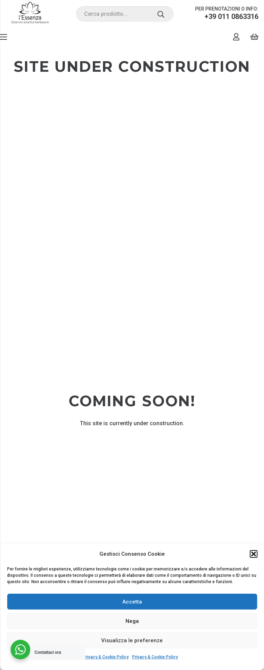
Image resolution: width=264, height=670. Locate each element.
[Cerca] (160, 14)
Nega (132, 621)
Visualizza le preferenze (132, 640)
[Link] (30, 14)
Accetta (132, 602)
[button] (253, 553)
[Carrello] (254, 37)
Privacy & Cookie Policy (106, 657)
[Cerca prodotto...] (125, 14)
